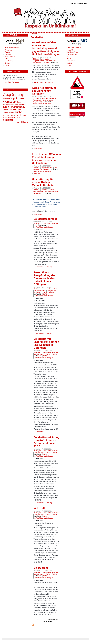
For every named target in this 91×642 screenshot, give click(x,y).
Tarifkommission (8, 112)
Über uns (73, 3)
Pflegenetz (8, 50)
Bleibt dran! (40, 567)
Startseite (33, 33)
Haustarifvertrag (9, 115)
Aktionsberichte (10, 56)
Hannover (44, 190)
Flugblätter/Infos (38, 61)
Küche (18, 112)
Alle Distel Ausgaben (12, 82)
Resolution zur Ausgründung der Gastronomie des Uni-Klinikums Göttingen (44, 278)
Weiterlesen (49, 82)
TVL (18, 118)
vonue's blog (38, 82)
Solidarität (8, 120)
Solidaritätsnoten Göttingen (42, 103)
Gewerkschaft (37, 169)
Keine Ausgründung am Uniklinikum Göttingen (44, 90)
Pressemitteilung (20, 104)
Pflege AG (70, 50)
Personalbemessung (17, 110)
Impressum (83, 3)
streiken (6, 110)
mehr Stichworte (22, 122)
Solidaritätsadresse (45, 218)
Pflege (11, 98)
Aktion (14, 118)
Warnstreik (9, 101)
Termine (7, 52)
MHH (19, 115)
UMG (24, 106)
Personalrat (45, 59)
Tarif (6, 59)
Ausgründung (13, 95)
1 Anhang (37, 174)
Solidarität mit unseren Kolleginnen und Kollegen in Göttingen (46, 343)
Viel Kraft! (39, 508)
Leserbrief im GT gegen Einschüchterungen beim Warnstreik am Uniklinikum (46, 158)
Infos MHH (8, 54)
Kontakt (7, 63)
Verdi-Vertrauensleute (12, 48)
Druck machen (12, 106)
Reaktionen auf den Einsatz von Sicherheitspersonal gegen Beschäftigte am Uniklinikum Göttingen (46, 48)
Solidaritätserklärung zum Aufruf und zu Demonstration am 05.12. (46, 442)
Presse (7, 65)
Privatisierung (8, 104)
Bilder (5, 99)
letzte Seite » (47, 621)
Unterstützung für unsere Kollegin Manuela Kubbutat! (43, 182)
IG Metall (37, 292)
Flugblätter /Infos (72, 52)
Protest (20, 98)
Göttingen (20, 102)
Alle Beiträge (9, 61)
